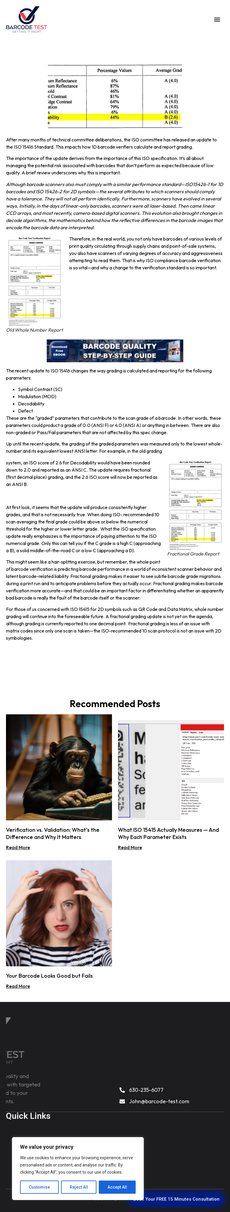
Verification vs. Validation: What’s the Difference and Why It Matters (52, 833)
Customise (39, 1187)
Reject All (79, 1187)
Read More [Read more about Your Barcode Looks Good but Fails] (18, 986)
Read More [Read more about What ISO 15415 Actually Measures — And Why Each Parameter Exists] (130, 847)
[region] (78, 1168)
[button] (217, 19)
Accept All (117, 1187)
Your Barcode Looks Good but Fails (49, 975)
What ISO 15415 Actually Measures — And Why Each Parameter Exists (168, 833)
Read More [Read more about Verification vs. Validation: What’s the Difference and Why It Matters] (18, 847)
